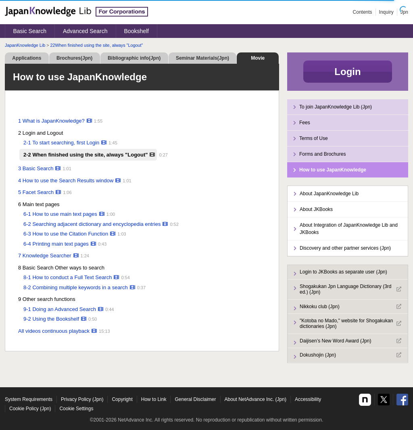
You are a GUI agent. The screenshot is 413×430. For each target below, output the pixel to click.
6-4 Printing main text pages (56, 244)
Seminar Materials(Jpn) (202, 58)
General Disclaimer (195, 399)
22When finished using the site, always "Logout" (96, 45)
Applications (26, 58)
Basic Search (29, 31)
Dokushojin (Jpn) (350, 355)
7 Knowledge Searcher (44, 256)
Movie (258, 58)
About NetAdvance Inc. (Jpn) (255, 399)
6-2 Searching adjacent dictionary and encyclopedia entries (92, 224)
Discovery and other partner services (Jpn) (345, 248)
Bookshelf (136, 31)
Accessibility (308, 399)
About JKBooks (316, 209)
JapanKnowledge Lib (25, 45)
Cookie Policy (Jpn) (30, 408)
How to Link (154, 399)
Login (347, 71)
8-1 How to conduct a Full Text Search (67, 277)
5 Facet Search (36, 192)
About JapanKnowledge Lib (329, 193)
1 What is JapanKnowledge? (51, 121)
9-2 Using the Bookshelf (51, 319)
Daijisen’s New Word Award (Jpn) (350, 340)
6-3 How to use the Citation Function (65, 234)
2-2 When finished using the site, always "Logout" (85, 155)
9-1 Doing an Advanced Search (59, 309)
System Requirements (28, 399)
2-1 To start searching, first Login (61, 143)
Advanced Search (85, 31)
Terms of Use (313, 138)
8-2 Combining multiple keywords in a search (75, 287)
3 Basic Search (35, 168)
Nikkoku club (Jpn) (350, 306)
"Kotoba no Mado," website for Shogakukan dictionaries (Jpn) (350, 323)
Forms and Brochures (322, 154)
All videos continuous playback (54, 331)
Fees (304, 122)
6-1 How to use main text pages (60, 214)
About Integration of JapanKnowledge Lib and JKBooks (349, 228)
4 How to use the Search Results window (65, 180)
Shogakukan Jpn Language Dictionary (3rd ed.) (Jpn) (350, 289)
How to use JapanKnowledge (332, 170)
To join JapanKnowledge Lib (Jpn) (335, 107)
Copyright (122, 399)
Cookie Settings (76, 408)
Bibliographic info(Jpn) (134, 58)
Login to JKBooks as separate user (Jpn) (343, 272)
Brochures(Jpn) (74, 58)
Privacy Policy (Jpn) (82, 399)
